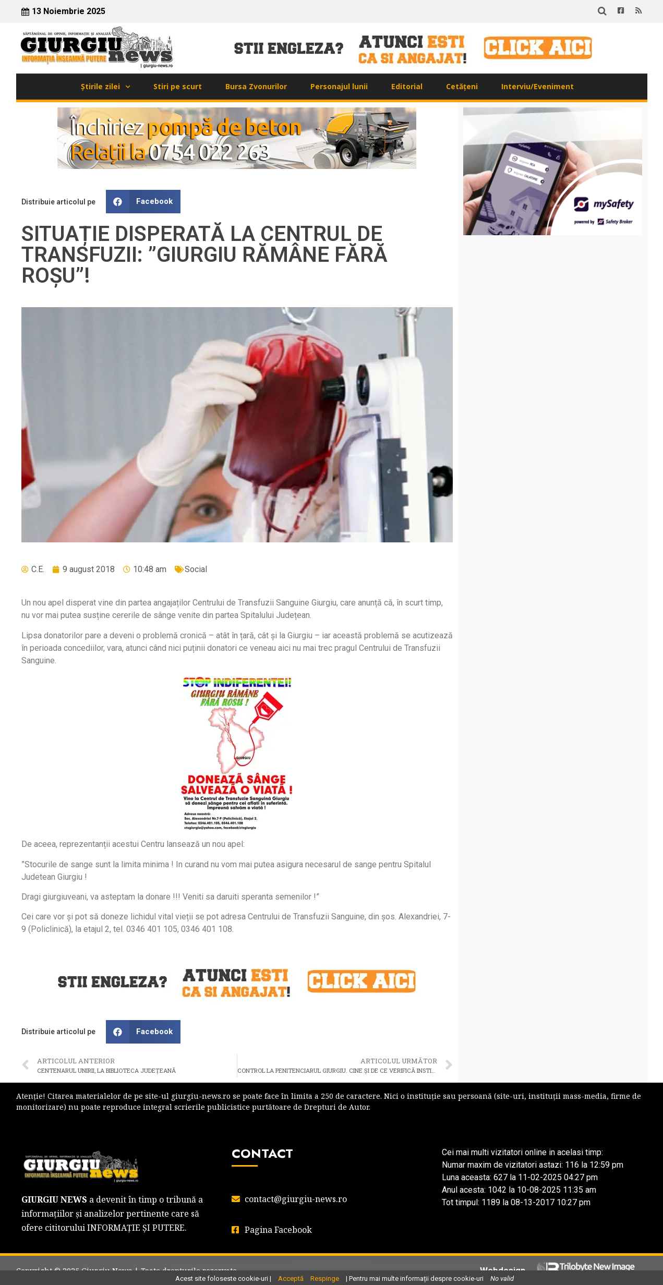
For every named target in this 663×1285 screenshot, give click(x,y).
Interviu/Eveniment (537, 86)
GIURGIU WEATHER (552, 285)
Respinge (324, 1278)
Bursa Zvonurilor (256, 86)
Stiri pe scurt (177, 86)
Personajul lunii (339, 86)
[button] (143, 201)
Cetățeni (462, 86)
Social (196, 569)
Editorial (407, 86)
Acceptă (291, 1278)
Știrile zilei (100, 86)
